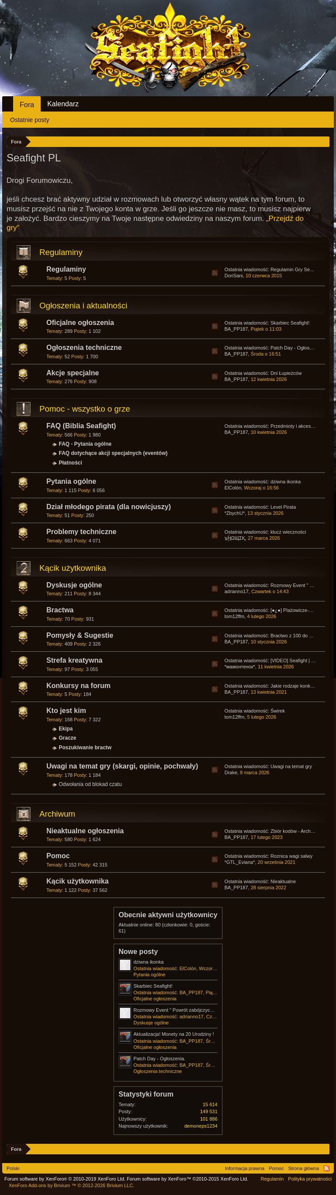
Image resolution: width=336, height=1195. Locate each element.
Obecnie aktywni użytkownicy (168, 915)
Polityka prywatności (310, 1178)
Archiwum (57, 813)
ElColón (233, 487)
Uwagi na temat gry (291, 766)
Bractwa (60, 610)
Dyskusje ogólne (74, 585)
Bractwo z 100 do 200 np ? (299, 635)
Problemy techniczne (81, 531)
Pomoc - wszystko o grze (84, 408)
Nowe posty (138, 951)
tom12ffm (234, 616)
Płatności (70, 463)
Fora (27, 104)
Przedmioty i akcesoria (294, 426)
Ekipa (66, 729)
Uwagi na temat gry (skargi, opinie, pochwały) (122, 766)
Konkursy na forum (78, 685)
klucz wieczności (288, 532)
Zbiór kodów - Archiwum (296, 831)
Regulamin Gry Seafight (296, 269)
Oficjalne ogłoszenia (80, 322)
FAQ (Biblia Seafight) (81, 426)
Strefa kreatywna (74, 660)
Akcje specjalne (72, 373)
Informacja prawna (245, 1168)
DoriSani (233, 275)
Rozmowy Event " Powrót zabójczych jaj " (177, 1010)
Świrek (277, 710)
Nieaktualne (283, 881)
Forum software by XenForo (65, 1178)
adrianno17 (236, 591)
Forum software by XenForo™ (187, 1178)
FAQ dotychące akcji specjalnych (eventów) (113, 453)
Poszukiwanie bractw (85, 747)
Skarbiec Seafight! (289, 322)
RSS (215, 273)
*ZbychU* (234, 513)
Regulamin (272, 1178)
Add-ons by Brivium (71, 1185)
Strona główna (303, 1168)
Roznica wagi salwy (291, 856)
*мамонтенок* (239, 666)
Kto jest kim (66, 710)
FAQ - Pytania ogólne (85, 444)
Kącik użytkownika (72, 568)
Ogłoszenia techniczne (84, 347)
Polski (13, 1168)
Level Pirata (283, 507)
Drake (230, 772)
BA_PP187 (236, 329)
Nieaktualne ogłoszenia (85, 831)
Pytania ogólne (71, 481)
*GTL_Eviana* (239, 862)
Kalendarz (63, 104)
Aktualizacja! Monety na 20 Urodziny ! (173, 1034)
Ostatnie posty (29, 119)
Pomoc (58, 856)
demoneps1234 (200, 1126)
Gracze (67, 738)
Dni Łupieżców (286, 373)
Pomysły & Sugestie (79, 635)
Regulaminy (61, 252)
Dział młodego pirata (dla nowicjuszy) (108, 506)
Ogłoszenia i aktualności (83, 305)
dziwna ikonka (285, 481)
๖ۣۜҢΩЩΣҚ (234, 538)
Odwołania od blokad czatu (90, 784)
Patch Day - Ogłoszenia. (296, 347)
